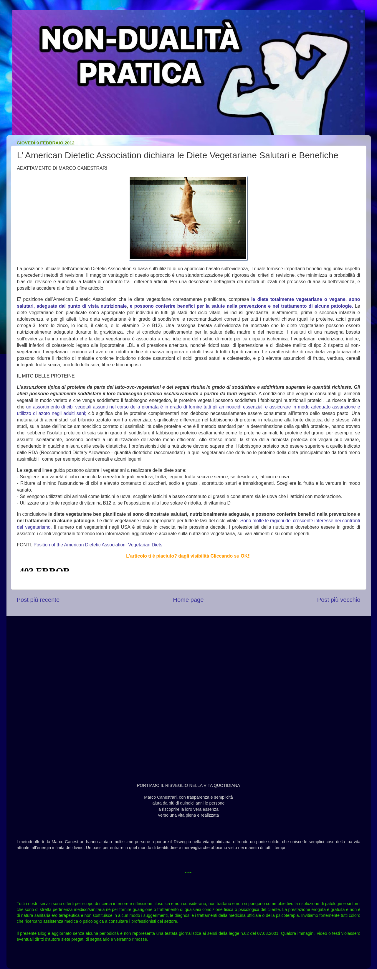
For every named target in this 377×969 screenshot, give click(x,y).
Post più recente (38, 599)
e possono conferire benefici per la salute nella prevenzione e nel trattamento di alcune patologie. (241, 306)
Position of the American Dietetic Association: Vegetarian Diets (98, 544)
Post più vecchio (339, 599)
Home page (188, 599)
